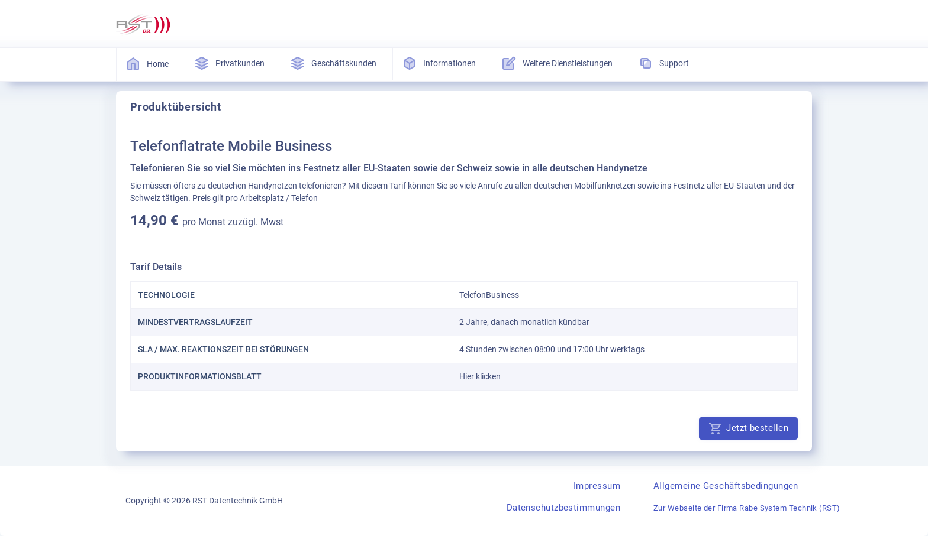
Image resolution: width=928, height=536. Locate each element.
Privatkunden (230, 63)
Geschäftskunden (334, 63)
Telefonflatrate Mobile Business (231, 146)
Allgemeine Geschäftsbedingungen (725, 485)
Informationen (440, 63)
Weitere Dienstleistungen (558, 63)
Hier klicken (480, 376)
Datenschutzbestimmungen (563, 507)
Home (148, 64)
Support (665, 63)
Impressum (596, 485)
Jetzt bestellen (748, 428)
